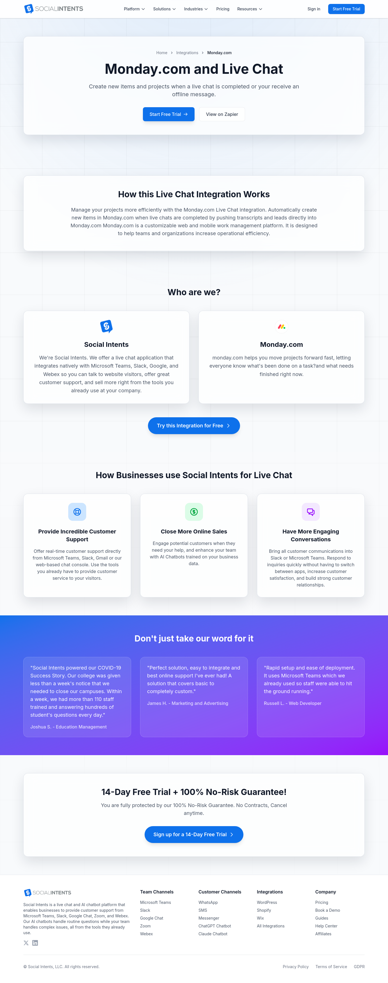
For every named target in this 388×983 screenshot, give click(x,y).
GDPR (359, 966)
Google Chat (151, 918)
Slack (145, 910)
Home (161, 52)
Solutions (164, 8)
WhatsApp (208, 902)
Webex (146, 933)
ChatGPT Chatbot (214, 926)
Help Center (326, 926)
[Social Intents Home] (53, 9)
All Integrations (271, 926)
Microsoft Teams (155, 902)
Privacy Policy (296, 966)
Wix (260, 918)
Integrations (187, 52)
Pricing (222, 8)
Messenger (208, 918)
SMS (202, 910)
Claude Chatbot (212, 933)
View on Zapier (222, 114)
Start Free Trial (346, 8)
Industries (196, 8)
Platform (134, 8)
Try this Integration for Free (194, 426)
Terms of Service (331, 966)
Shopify (264, 910)
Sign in (314, 8)
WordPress (267, 902)
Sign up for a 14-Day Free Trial (194, 834)
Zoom (145, 926)
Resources (250, 8)
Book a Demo (327, 910)
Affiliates (323, 933)
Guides (321, 918)
